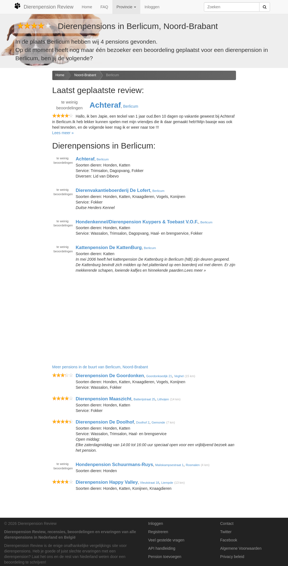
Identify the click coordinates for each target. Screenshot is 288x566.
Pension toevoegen (164, 556)
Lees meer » (63, 133)
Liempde (167, 482)
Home (87, 7)
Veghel (178, 376)
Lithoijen (163, 399)
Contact (226, 523)
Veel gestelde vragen (166, 540)
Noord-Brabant (85, 75)
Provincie (126, 7)
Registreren (158, 532)
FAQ (104, 7)
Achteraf (105, 105)
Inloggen (151, 7)
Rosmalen (192, 465)
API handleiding (161, 548)
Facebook (228, 540)
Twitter (226, 532)
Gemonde (158, 422)
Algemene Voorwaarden (240, 548)
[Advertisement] (24, 157)
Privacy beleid (232, 556)
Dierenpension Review (44, 6)
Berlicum (112, 75)
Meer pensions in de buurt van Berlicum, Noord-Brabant (100, 367)
